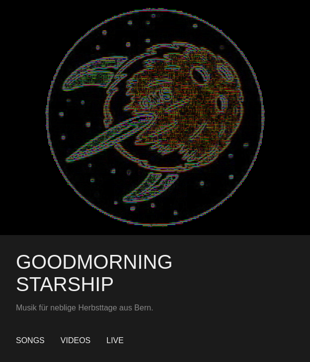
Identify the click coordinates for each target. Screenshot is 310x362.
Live (115, 340)
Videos (75, 340)
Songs (30, 340)
